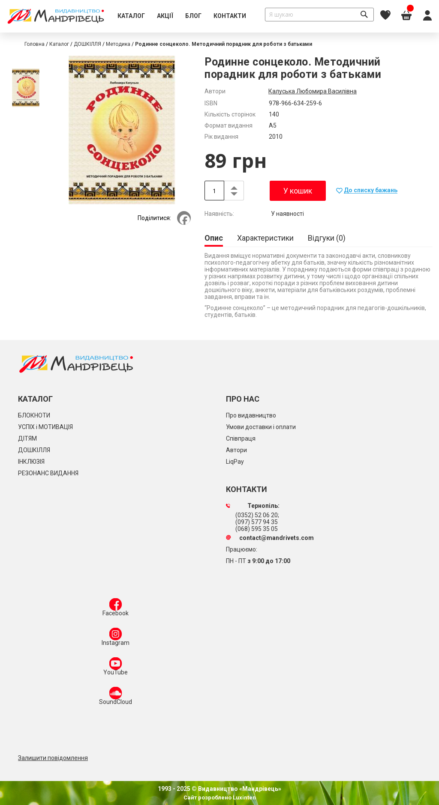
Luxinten (244, 797)
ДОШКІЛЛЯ (87, 44)
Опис (213, 237)
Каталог (59, 44)
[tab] (213, 239)
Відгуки (327, 237)
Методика (118, 44)
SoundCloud (115, 697)
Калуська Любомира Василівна (312, 91)
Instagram (115, 638)
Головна (34, 44)
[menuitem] (131, 16)
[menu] (181, 16)
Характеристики (265, 237)
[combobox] (319, 14)
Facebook (115, 609)
